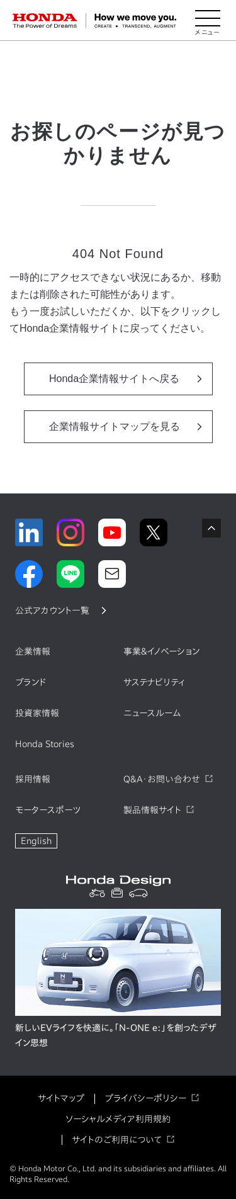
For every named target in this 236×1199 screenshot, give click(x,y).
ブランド (31, 682)
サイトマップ (61, 1098)
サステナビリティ (154, 682)
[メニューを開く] (207, 21)
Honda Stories (44, 744)
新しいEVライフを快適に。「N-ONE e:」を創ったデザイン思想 (115, 1035)
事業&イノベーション (161, 651)
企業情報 (32, 651)
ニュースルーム (152, 713)
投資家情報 (37, 713)
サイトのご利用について (117, 1139)
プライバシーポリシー (145, 1098)
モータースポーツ (48, 810)
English (36, 840)
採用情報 (32, 779)
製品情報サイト (152, 810)
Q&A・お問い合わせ (161, 779)
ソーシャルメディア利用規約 (118, 1119)
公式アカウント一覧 (52, 610)
